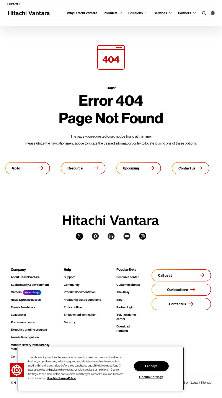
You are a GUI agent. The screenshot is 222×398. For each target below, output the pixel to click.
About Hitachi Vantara (25, 277)
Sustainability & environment (30, 285)
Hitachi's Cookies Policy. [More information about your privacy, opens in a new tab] (61, 378)
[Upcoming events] (138, 168)
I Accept (151, 366)
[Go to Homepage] (27, 168)
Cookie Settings (151, 377)
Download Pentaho (123, 328)
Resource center (127, 277)
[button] (211, 13)
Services (160, 13)
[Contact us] (190, 168)
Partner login (125, 307)
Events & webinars (23, 307)
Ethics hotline (73, 307)
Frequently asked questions (82, 300)
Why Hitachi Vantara (82, 13)
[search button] (203, 13)
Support (69, 277)
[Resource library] (83, 168)
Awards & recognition (25, 337)
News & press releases (26, 300)
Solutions (135, 13)
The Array (122, 292)
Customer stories (128, 285)
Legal (194, 383)
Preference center (23, 322)
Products (111, 13)
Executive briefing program (29, 330)
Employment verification (80, 315)
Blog (119, 300)
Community (72, 285)
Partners (184, 13)
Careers (16, 292)
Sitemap (206, 383)
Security (69, 322)
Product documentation (80, 292)
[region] (100, 369)
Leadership (18, 315)
